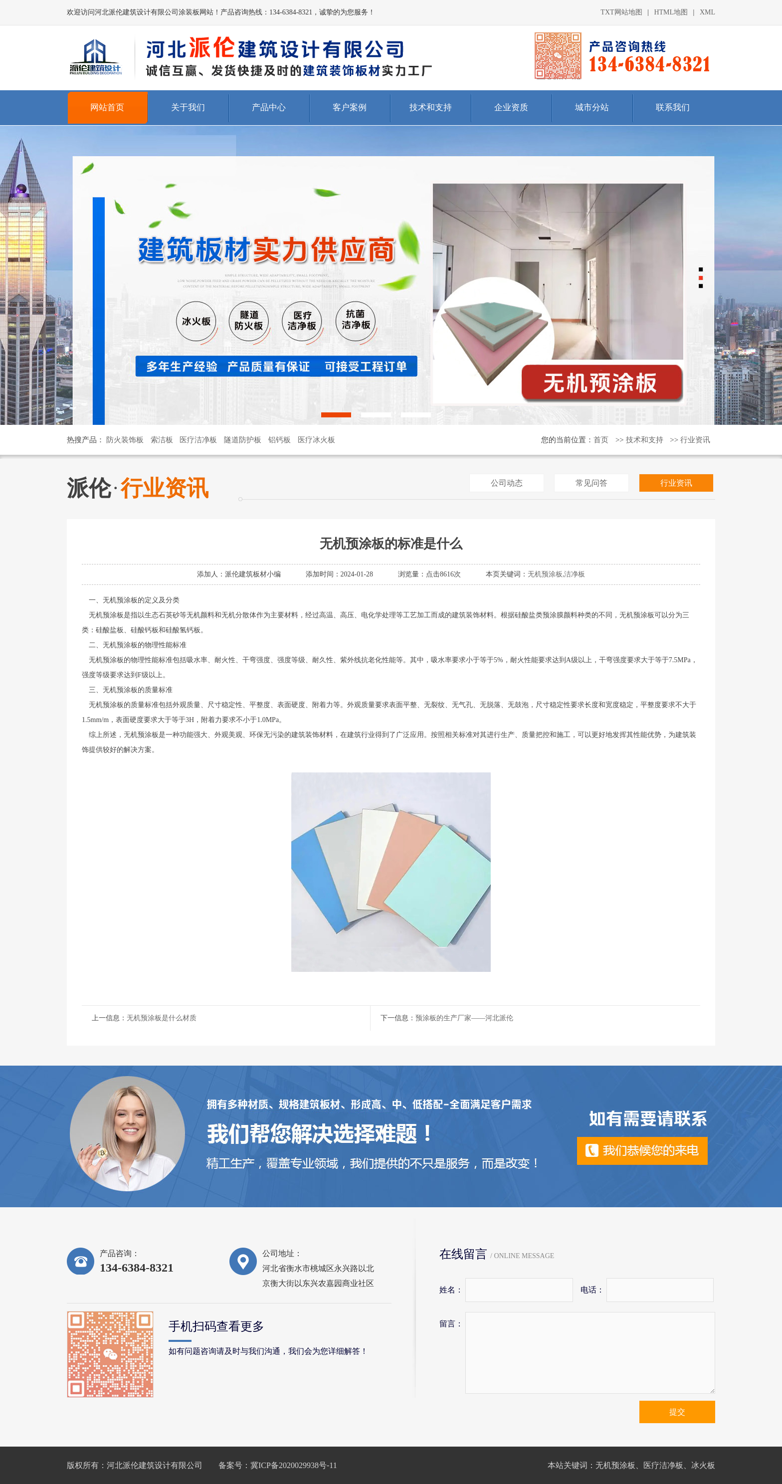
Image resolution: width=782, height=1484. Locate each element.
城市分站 (592, 107)
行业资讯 (695, 440)
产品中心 (269, 107)
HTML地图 (671, 12)
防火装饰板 (125, 440)
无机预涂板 (615, 1465)
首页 (600, 440)
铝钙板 (279, 440)
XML (707, 12)
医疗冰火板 (316, 440)
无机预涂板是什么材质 (161, 1018)
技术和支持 (430, 107)
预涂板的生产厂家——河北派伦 (464, 1018)
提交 (677, 1412)
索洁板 (162, 440)
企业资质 (511, 107)
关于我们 (188, 107)
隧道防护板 (242, 440)
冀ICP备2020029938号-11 (293, 1465)
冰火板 (703, 1465)
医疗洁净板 (198, 440)
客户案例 (350, 107)
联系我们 (673, 107)
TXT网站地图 (621, 12)
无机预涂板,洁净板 (557, 574)
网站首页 (107, 107)
